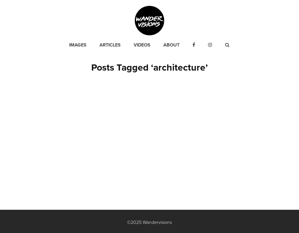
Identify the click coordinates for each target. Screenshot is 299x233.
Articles (110, 45)
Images (78, 45)
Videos (142, 45)
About (171, 45)
